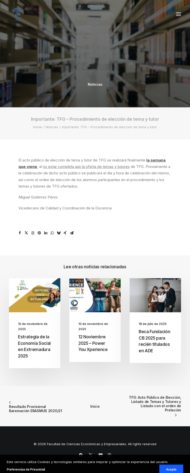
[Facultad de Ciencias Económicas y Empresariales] (16, 14)
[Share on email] (72, 233)
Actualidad (39, 299)
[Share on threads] (33, 233)
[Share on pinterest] (39, 233)
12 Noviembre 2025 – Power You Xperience (93, 343)
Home (37, 127)
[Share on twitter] (26, 233)
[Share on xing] (65, 233)
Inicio (94, 406)
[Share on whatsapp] (52, 233)
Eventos (101, 299)
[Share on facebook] (20, 233)
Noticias (95, 84)
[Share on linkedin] (46, 233)
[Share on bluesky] (59, 233)
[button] (178, 14)
